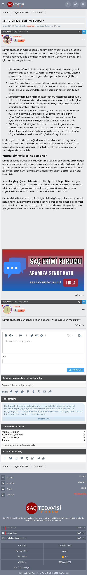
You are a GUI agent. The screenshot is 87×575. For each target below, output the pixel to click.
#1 (84, 31)
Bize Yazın (22, 545)
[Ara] (83, 4)
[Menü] (3, 4)
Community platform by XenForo (43, 573)
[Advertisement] (25, 229)
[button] (6, 335)
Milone (22, 562)
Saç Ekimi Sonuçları (22, 567)
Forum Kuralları (65, 545)
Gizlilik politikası (22, 551)
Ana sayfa (22, 556)
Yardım (65, 551)
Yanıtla (80, 295)
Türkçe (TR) (65, 562)
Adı (4, 356)
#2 (84, 301)
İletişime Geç (43, 418)
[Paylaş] (79, 32)
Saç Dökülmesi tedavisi (13, 518)
